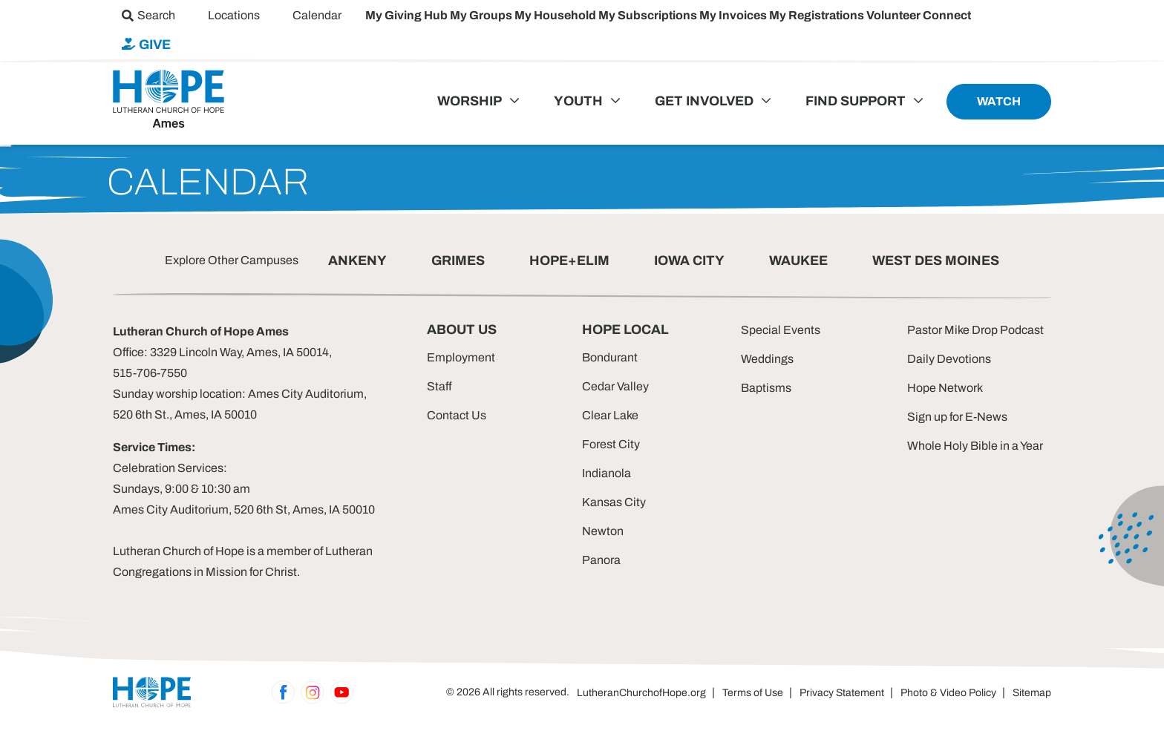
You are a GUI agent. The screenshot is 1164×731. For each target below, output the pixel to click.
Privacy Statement (842, 692)
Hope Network (945, 387)
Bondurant (610, 357)
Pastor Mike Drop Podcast (975, 330)
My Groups (482, 15)
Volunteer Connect (918, 15)
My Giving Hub (407, 15)
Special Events (780, 330)
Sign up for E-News (957, 416)
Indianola (606, 473)
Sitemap (1032, 692)
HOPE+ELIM (569, 260)
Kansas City (614, 502)
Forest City (611, 444)
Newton (603, 531)
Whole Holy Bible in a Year (975, 445)
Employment (461, 357)
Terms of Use (752, 692)
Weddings (767, 359)
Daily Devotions (949, 359)
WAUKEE (798, 260)
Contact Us (456, 415)
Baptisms (766, 387)
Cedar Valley (615, 386)
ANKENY (357, 260)
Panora (601, 560)
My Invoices (734, 15)
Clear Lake (610, 415)
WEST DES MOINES (935, 260)
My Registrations (817, 15)
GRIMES (458, 260)
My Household (556, 15)
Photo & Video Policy (948, 692)
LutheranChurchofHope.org (641, 692)
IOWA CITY (689, 260)
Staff (439, 386)
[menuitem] (148, 15)
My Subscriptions (648, 15)
